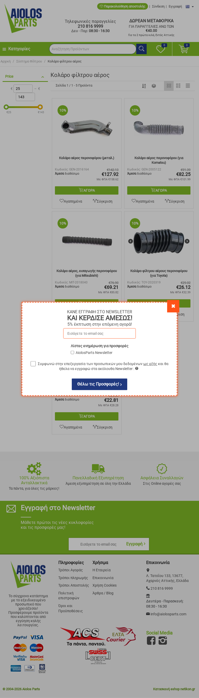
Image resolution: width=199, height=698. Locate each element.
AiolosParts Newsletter (94, 353)
